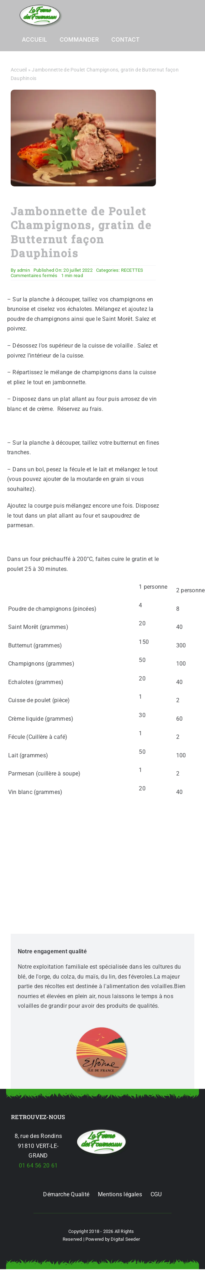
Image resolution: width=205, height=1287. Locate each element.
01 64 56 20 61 (38, 1165)
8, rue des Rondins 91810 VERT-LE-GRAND (38, 1146)
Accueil (19, 70)
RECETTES (132, 270)
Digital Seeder (125, 1239)
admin (23, 270)
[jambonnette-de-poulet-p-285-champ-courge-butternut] (102, 1130)
